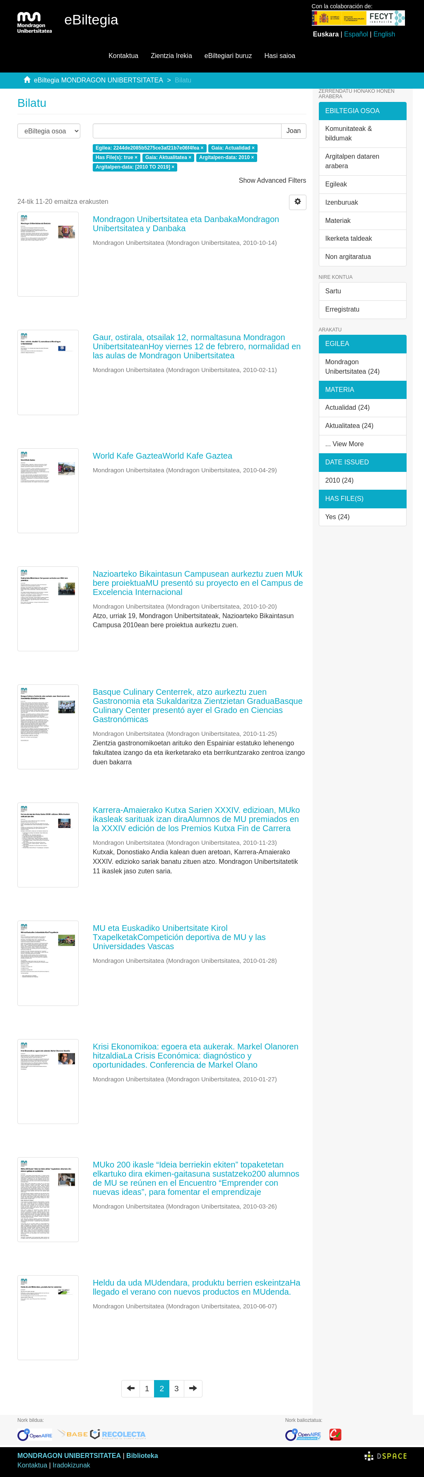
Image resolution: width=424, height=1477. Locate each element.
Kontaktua (123, 55)
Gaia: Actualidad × (233, 148)
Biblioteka (142, 1455)
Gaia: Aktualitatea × (168, 158)
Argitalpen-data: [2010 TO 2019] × (135, 167)
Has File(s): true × (116, 158)
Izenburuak (341, 202)
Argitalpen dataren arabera (352, 161)
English (384, 34)
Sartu (333, 291)
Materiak (338, 220)
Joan (294, 130)
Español (356, 34)
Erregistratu (342, 309)
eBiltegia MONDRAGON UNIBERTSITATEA (98, 80)
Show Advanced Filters (272, 180)
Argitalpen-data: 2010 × (226, 158)
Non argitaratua (348, 256)
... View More (344, 443)
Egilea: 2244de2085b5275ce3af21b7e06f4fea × (150, 148)
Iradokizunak (71, 1465)
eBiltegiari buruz (228, 55)
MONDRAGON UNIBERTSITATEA (69, 1455)
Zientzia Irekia (171, 55)
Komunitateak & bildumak (348, 133)
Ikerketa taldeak (348, 238)
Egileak (336, 184)
